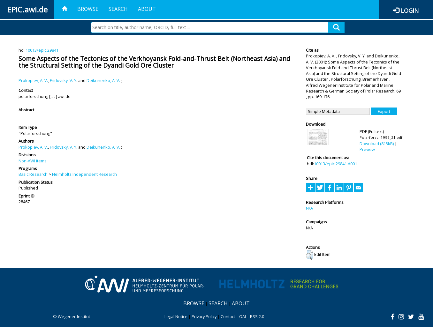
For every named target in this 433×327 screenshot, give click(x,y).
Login (410, 10)
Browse (87, 8)
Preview (367, 149)
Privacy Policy (204, 316)
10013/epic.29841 (42, 50)
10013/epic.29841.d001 (335, 164)
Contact (228, 316)
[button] (309, 255)
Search (118, 8)
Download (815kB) (377, 143)
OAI (242, 316)
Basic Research (33, 174)
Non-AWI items (33, 161)
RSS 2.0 (257, 316)
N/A (309, 208)
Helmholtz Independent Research (84, 174)
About (147, 8)
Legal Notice (175, 316)
